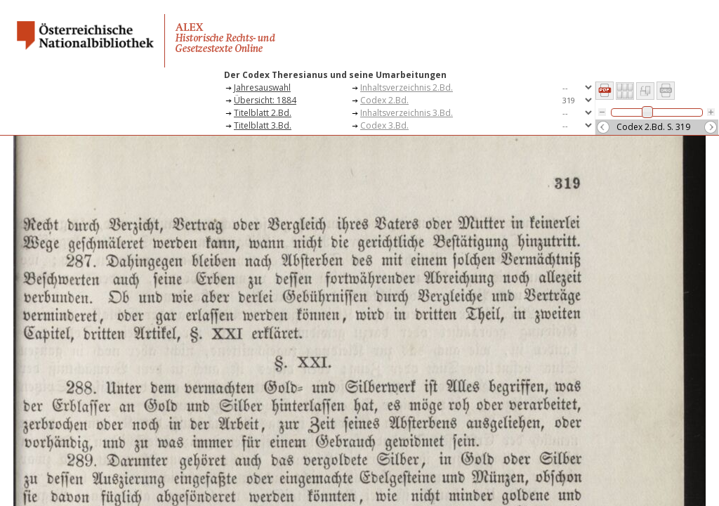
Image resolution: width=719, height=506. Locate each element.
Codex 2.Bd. (384, 100)
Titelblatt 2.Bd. (262, 113)
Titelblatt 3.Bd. (262, 125)
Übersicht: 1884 (265, 100)
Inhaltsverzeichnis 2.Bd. (406, 87)
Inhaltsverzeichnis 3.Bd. (406, 113)
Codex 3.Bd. (384, 125)
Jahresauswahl (262, 87)
